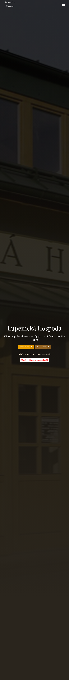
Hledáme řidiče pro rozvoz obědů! (34, 360)
